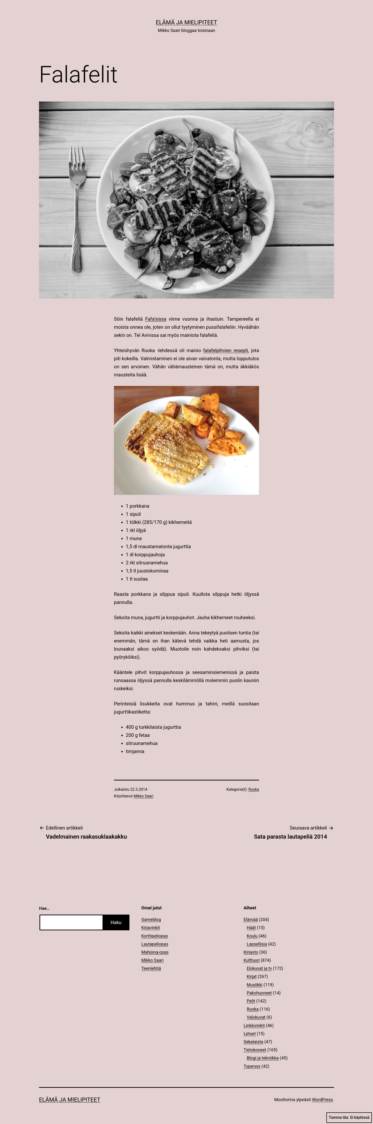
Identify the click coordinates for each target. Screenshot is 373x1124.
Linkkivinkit (254, 1025)
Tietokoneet (255, 1049)
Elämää (251, 919)
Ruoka (253, 789)
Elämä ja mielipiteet (186, 22)
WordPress (322, 1099)
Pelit (251, 1000)
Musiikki (254, 984)
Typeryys (252, 1066)
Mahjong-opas (154, 952)
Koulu (252, 935)
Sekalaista (253, 1041)
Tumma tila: (349, 1117)
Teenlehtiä (151, 968)
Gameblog (151, 919)
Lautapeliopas (154, 944)
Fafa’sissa (155, 319)
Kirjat (252, 976)
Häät (251, 927)
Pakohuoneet (259, 992)
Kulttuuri (252, 960)
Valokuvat (256, 1017)
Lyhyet (250, 1033)
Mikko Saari (143, 796)
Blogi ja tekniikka (263, 1057)
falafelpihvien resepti (225, 350)
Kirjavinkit (150, 927)
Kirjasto (251, 952)
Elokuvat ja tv (259, 968)
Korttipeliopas (154, 935)
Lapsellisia (257, 944)
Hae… (44, 908)
